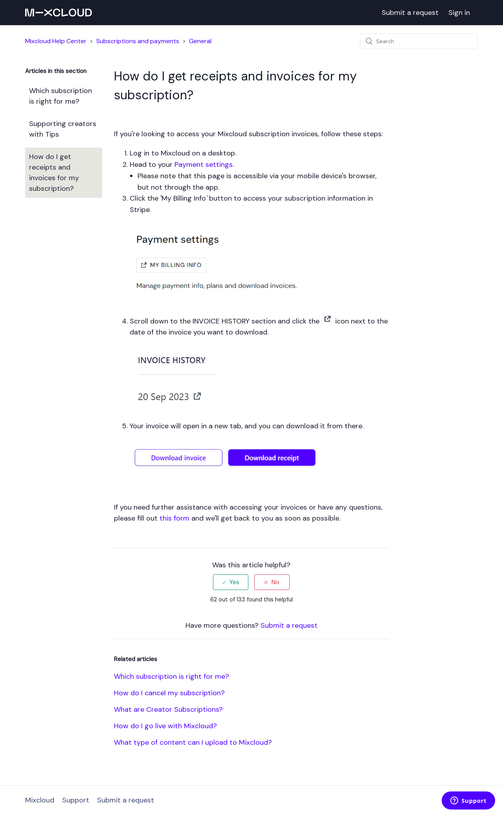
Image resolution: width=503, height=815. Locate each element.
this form (174, 518)
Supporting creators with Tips (62, 129)
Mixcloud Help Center (55, 41)
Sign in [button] (459, 12)
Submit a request (410, 12)
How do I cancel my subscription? (169, 693)
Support (75, 800)
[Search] (419, 41)
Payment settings (203, 164)
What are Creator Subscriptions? (168, 709)
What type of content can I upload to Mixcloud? (193, 742)
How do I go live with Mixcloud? (165, 726)
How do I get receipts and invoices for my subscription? (54, 172)
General (200, 41)
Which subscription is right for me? (60, 96)
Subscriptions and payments (137, 41)
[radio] (230, 582)
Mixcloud (39, 800)
